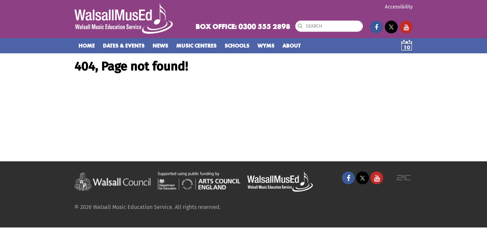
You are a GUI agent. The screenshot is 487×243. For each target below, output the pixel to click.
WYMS (265, 46)
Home (86, 46)
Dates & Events (123, 46)
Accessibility (399, 7)
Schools (237, 46)
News (160, 46)
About (291, 46)
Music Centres (196, 46)
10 (406, 47)
